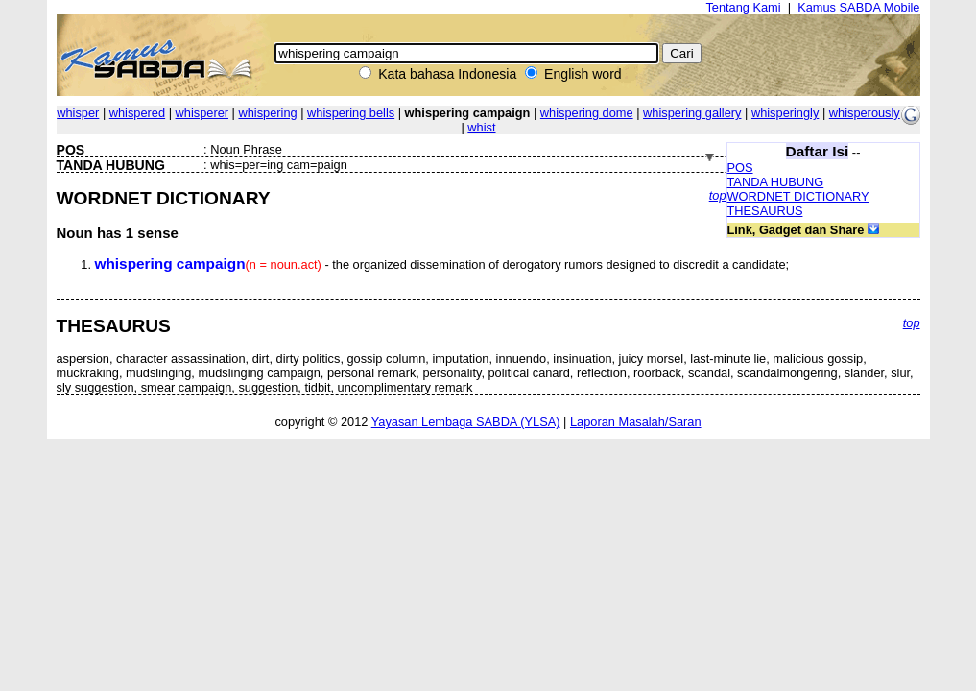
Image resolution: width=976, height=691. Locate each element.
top (717, 195)
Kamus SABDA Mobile (858, 7)
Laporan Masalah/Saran (636, 422)
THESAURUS (765, 210)
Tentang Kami (742, 7)
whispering (267, 113)
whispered (137, 113)
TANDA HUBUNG (775, 182)
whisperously (864, 113)
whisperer (202, 113)
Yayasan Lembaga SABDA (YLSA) (465, 422)
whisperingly (785, 113)
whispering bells (350, 113)
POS (740, 167)
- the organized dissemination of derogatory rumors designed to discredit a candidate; (442, 264)
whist (481, 127)
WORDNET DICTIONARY (798, 196)
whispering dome (586, 113)
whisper (78, 113)
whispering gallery (692, 113)
